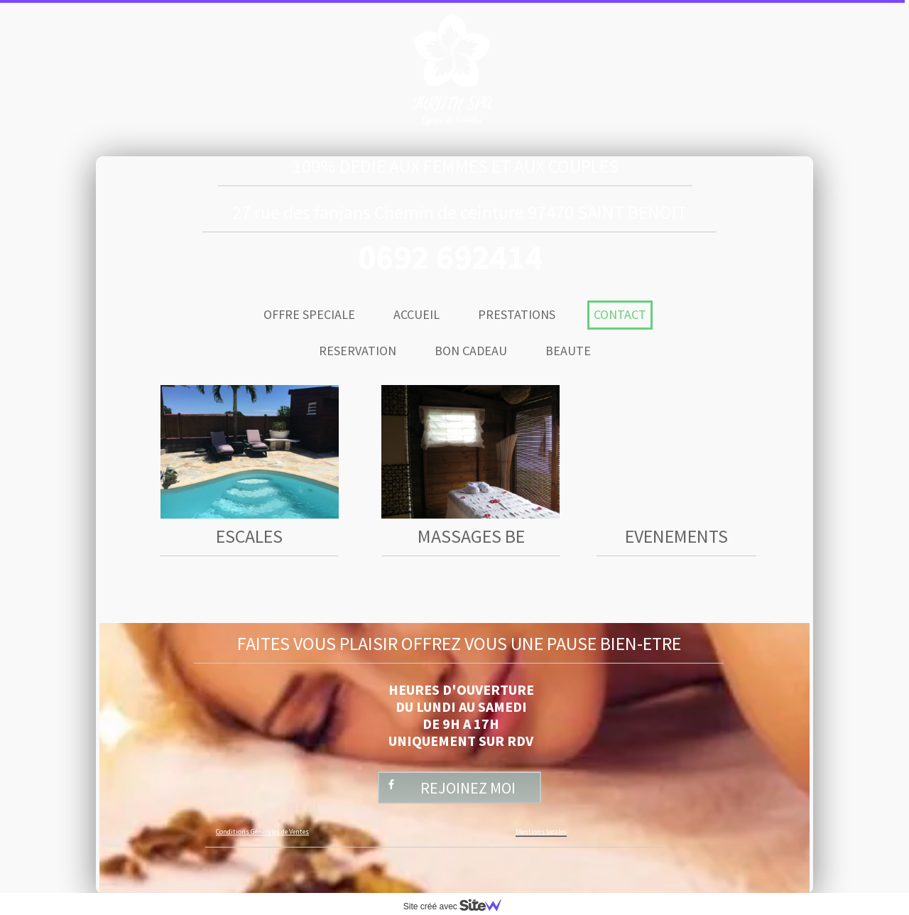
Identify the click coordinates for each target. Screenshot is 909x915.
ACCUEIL (416, 314)
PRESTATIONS (516, 314)
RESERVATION (357, 350)
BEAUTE (568, 350)
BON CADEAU (471, 350)
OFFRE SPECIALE (309, 314)
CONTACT (620, 314)
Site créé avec (458, 906)
